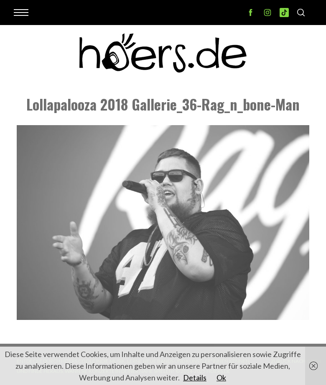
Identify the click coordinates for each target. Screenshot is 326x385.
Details (194, 377)
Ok (221, 377)
